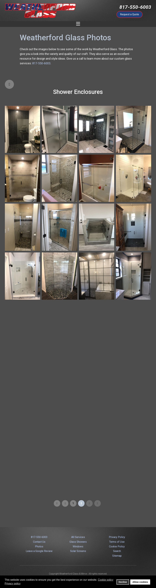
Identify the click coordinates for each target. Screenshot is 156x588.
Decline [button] (123, 582)
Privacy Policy (117, 537)
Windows (78, 546)
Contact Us (39, 541)
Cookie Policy (117, 546)
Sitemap (117, 555)
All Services (78, 537)
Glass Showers (78, 541)
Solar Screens (78, 551)
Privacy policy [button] (13, 583)
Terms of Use (117, 541)
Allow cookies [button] (140, 582)
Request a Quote (129, 14)
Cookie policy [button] (105, 579)
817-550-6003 (135, 7)
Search (117, 551)
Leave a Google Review (39, 551)
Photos (39, 546)
